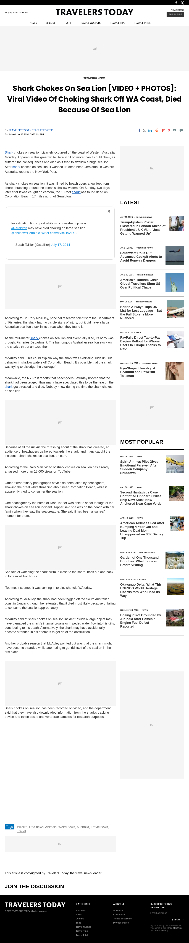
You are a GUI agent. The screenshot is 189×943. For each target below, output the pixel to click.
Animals (51, 827)
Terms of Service (122, 918)
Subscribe (175, 14)
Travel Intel (82, 935)
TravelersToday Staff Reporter (31, 130)
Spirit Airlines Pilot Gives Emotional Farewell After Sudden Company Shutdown (139, 467)
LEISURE (51, 23)
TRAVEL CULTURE (90, 23)
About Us (118, 910)
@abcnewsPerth (23, 233)
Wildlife (22, 827)
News (140, 456)
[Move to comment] (181, 130)
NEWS (33, 23)
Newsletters (177, 10)
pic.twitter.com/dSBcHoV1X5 (56, 233)
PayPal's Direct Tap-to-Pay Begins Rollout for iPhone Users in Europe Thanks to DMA (140, 343)
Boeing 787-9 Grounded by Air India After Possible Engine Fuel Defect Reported (140, 620)
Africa (142, 579)
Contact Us (119, 914)
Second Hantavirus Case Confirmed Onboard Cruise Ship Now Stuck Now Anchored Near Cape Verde (140, 498)
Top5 (78, 922)
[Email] (174, 130)
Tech (138, 332)
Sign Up (176, 919)
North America (147, 552)
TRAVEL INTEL (142, 23)
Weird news (66, 827)
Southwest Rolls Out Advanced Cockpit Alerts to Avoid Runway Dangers (141, 256)
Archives (81, 910)
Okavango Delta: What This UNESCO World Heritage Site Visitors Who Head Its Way (141, 590)
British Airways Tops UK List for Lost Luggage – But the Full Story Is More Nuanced (141, 312)
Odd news (36, 827)
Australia (83, 827)
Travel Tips (82, 931)
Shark (9, 152)
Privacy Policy (121, 922)
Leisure (80, 918)
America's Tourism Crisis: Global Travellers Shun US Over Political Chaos (140, 283)
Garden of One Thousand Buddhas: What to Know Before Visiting (139, 561)
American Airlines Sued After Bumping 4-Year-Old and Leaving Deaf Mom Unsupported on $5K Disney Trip (142, 530)
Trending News (94, 78)
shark (16, 167)
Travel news (99, 827)
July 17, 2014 (60, 245)
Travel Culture (83, 927)
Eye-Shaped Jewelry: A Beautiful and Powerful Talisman (137, 372)
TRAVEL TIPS (117, 23)
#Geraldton (19, 228)
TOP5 (67, 23)
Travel (21, 831)
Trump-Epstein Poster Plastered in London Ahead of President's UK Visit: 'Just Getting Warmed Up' (142, 227)
